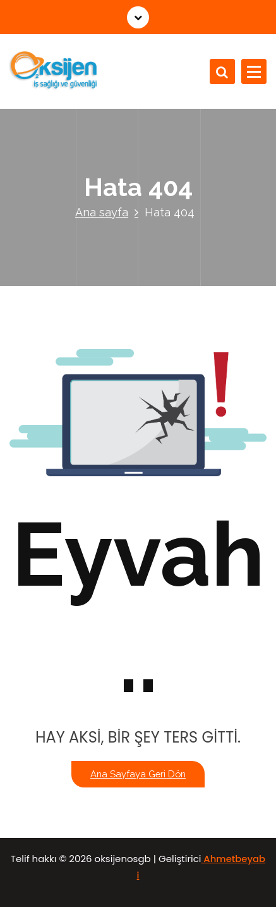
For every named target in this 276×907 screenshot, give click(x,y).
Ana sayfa (101, 212)
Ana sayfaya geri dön (138, 773)
